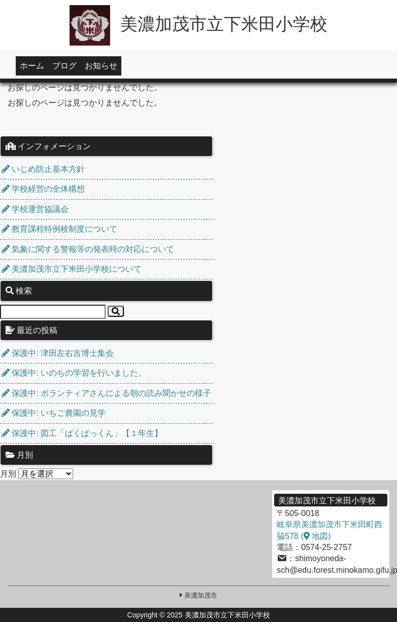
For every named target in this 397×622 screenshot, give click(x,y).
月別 (8, 473)
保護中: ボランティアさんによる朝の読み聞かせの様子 (106, 393)
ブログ (64, 65)
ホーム (32, 65)
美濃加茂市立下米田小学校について (72, 269)
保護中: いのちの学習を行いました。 (74, 373)
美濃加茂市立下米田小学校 (198, 23)
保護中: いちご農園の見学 (54, 413)
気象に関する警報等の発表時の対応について (88, 249)
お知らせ (101, 65)
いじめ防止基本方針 (43, 169)
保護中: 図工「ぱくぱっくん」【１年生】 (82, 433)
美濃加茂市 (200, 595)
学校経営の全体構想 (43, 189)
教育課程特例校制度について (59, 229)
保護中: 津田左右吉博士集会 (58, 353)
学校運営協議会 (35, 209)
